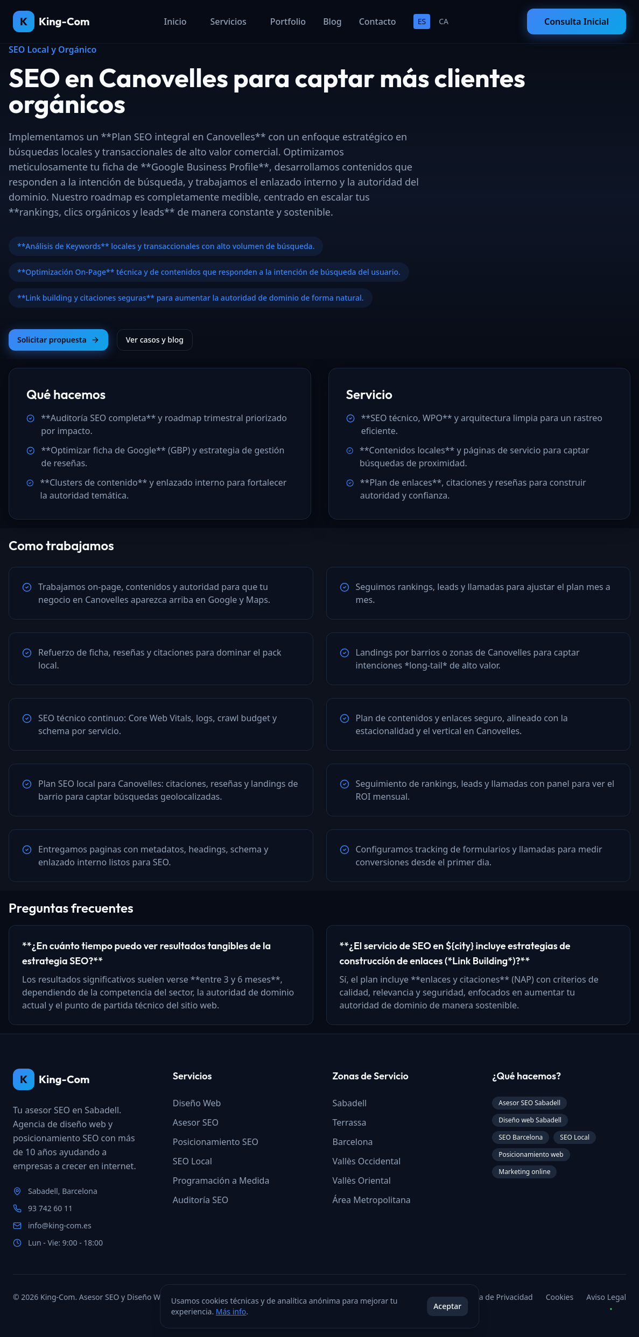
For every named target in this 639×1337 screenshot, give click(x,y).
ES (422, 21)
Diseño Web (197, 1103)
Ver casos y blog (155, 340)
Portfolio (288, 21)
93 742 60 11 (50, 1208)
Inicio (175, 21)
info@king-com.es (60, 1225)
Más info (231, 1311)
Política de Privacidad (495, 1297)
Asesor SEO (196, 1122)
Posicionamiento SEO (215, 1142)
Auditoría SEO (201, 1200)
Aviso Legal (606, 1297)
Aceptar (447, 1306)
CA (443, 21)
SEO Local (192, 1161)
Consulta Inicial (576, 21)
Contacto (377, 21)
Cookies (559, 1297)
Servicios (228, 21)
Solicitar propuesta (58, 340)
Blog (332, 21)
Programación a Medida (221, 1180)
